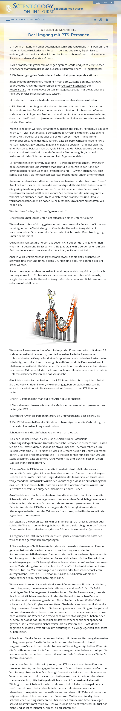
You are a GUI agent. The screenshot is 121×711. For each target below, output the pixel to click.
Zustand (94, 69)
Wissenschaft (19, 89)
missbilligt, (18, 362)
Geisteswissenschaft (75, 85)
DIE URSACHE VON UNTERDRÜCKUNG (30, 19)
